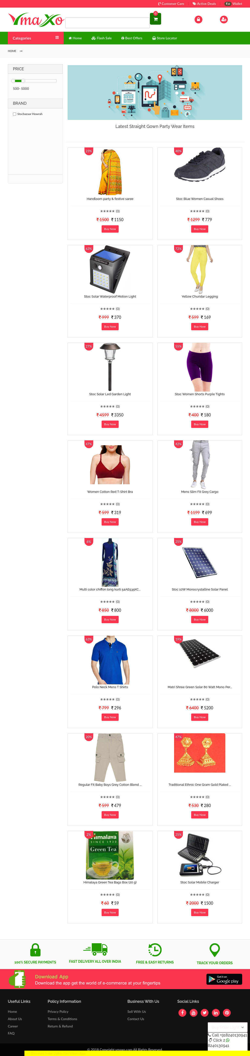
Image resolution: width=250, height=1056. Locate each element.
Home (12, 1011)
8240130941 (218, 1045)
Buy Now (110, 229)
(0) (118, 211)
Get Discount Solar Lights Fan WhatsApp (54, 1053)
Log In (203, 19)
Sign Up (230, 19)
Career (13, 1026)
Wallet (233, 3)
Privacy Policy (58, 1011)
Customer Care (171, 3)
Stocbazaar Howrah (27, 114)
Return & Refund (60, 1026)
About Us (15, 1019)
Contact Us (135, 1019)
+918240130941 (233, 1035)
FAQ (11, 1033)
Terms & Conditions (62, 1019)
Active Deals (204, 3)
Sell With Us (136, 1011)
